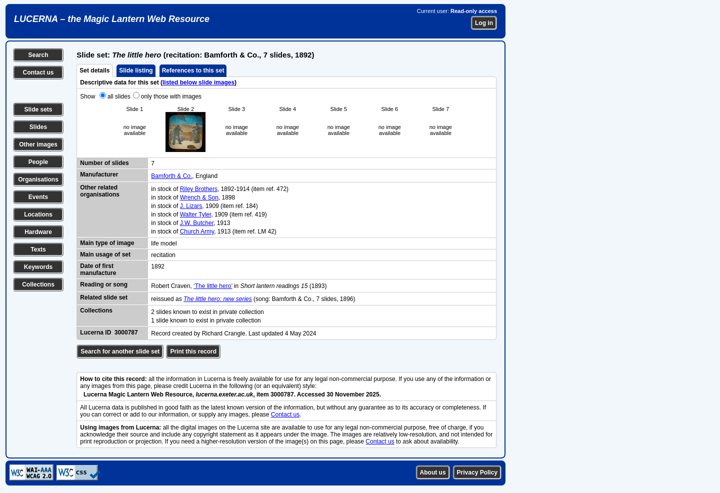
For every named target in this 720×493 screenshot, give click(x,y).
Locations (38, 214)
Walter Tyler (196, 214)
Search (38, 55)
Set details (95, 70)
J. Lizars (191, 206)
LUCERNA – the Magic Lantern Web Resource (112, 19)
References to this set (193, 70)
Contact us (38, 72)
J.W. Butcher (197, 223)
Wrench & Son (199, 197)
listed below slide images (198, 82)
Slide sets (38, 109)
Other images (38, 144)
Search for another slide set (120, 351)
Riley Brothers (199, 189)
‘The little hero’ (213, 286)
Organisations (38, 179)
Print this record (193, 351)
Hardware (38, 232)
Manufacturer (99, 174)
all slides (119, 96)
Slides (38, 127)
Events (38, 197)
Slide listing (135, 70)
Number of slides (104, 163)
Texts (38, 249)
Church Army (197, 231)
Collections (38, 284)
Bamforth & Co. (171, 176)
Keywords (38, 267)
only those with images (171, 96)
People (38, 162)
